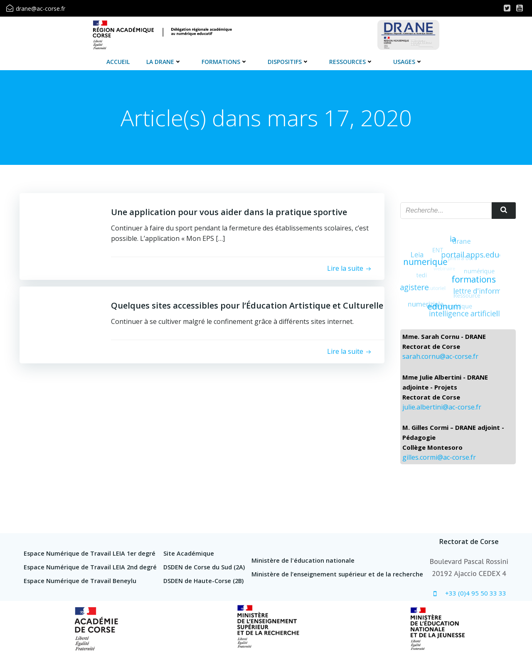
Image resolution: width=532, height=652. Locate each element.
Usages (408, 62)
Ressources (351, 62)
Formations (225, 62)
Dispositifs (288, 62)
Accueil (118, 62)
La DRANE (164, 62)
